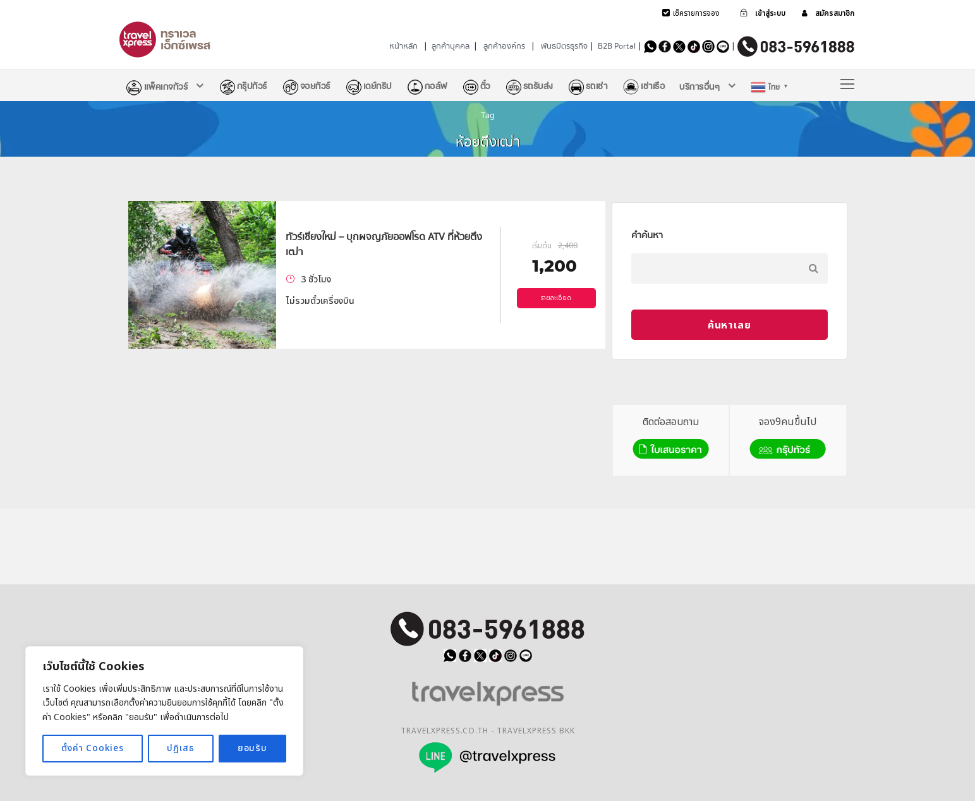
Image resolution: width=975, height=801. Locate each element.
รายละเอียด (556, 298)
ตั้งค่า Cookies (92, 748)
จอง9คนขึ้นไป (788, 438)
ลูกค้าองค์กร (504, 46)
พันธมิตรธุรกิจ (564, 46)
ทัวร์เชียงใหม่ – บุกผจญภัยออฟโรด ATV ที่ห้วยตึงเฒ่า (384, 244)
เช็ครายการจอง (696, 13)
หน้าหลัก (403, 46)
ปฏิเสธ (180, 748)
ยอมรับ (252, 748)
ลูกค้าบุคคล (450, 46)
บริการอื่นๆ (699, 86)
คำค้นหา (647, 235)
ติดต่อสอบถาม (671, 438)
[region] (164, 711)
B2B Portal (617, 46)
